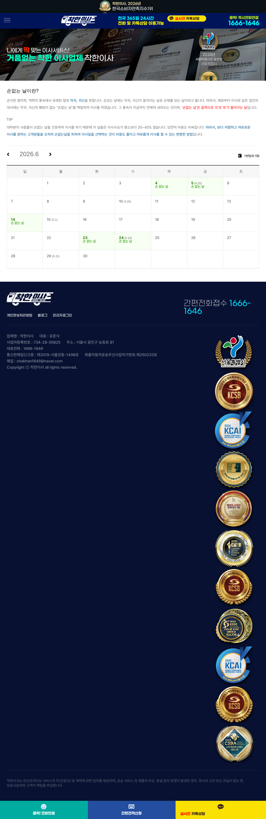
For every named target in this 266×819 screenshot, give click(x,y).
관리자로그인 (62, 315)
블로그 (42, 315)
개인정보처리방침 (19, 315)
